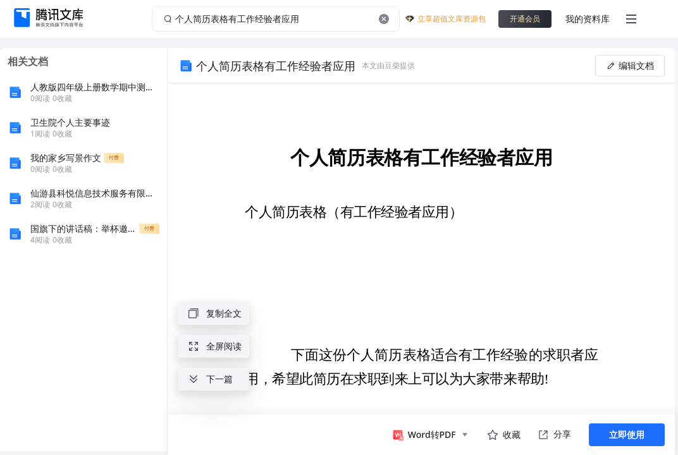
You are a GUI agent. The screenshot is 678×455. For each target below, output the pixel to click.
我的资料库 (587, 19)
